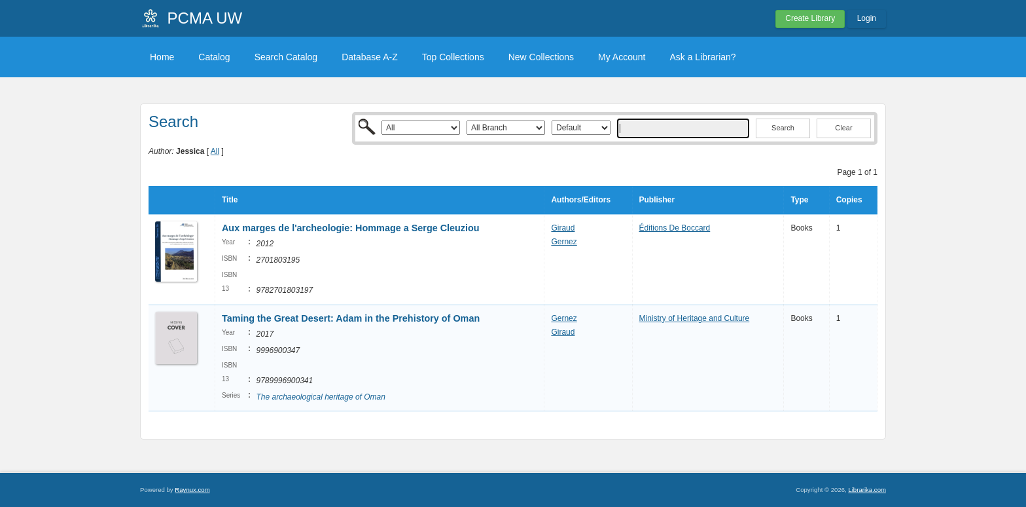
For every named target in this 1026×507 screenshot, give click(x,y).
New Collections (541, 57)
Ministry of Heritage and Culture (694, 318)
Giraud (563, 228)
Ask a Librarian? (702, 57)
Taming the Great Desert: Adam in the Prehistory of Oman (351, 318)
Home (162, 57)
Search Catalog (286, 57)
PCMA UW (205, 18)
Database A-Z (370, 57)
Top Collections (453, 57)
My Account (621, 57)
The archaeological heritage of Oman (320, 397)
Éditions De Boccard (675, 228)
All (215, 151)
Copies (849, 199)
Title (230, 199)
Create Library (810, 18)
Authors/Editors (580, 199)
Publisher (657, 199)
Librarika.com (867, 489)
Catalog (214, 57)
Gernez (563, 241)
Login (866, 18)
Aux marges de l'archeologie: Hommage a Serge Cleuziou (351, 228)
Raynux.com (192, 489)
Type (799, 199)
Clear (843, 128)
